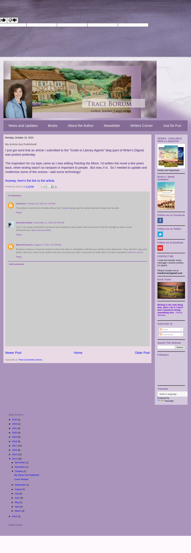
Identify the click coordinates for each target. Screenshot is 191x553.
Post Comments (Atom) (30, 359)
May (17, 502)
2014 (15, 458)
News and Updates (23, 125)
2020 (15, 432)
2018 (15, 441)
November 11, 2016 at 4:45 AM (49, 222)
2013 (15, 516)
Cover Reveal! (21, 479)
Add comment (16, 264)
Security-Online (24, 222)
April (17, 506)
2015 (15, 454)
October (19, 471)
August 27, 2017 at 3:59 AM (47, 244)
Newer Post (13, 352)
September (20, 485)
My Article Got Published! (26, 475)
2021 (15, 428)
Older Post (142, 352)
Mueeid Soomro (24, 244)
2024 (15, 424)
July (17, 493)
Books (53, 125)
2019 (15, 437)
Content (65, 208)
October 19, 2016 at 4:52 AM (41, 203)
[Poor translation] (12, 20)
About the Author (81, 125)
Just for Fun (172, 125)
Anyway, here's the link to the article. (30, 180)
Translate (165, 401)
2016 (15, 450)
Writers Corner (141, 125)
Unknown (21, 203)
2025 (15, 419)
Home (78, 352)
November (20, 467)
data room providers (41, 230)
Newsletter (112, 125)
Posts (164, 329)
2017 (15, 445)
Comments (166, 334)
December (20, 462)
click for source (135, 252)
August (18, 489)
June (17, 498)
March (18, 511)
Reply (19, 212)
